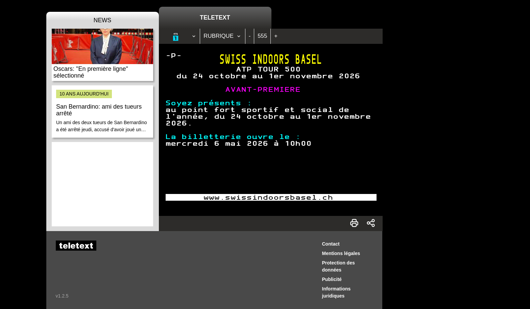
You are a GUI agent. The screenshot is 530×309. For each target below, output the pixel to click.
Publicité (332, 279)
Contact (331, 244)
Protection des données (338, 266)
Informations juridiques (336, 292)
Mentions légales (341, 253)
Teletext (215, 17)
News (103, 20)
